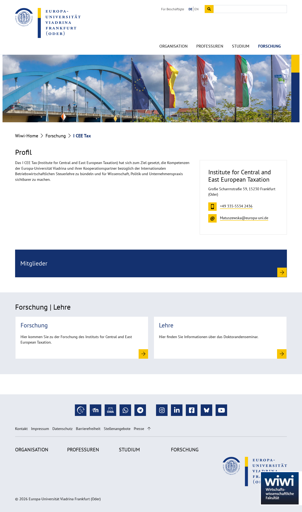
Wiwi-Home (26, 136)
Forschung (269, 37)
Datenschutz (62, 428)
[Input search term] (250, 9)
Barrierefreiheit (88, 428)
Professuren (209, 37)
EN (196, 9)
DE (190, 9)
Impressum (40, 428)
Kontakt (21, 428)
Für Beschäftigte (172, 9)
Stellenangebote (117, 428)
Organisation (173, 37)
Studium (240, 37)
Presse (139, 428)
